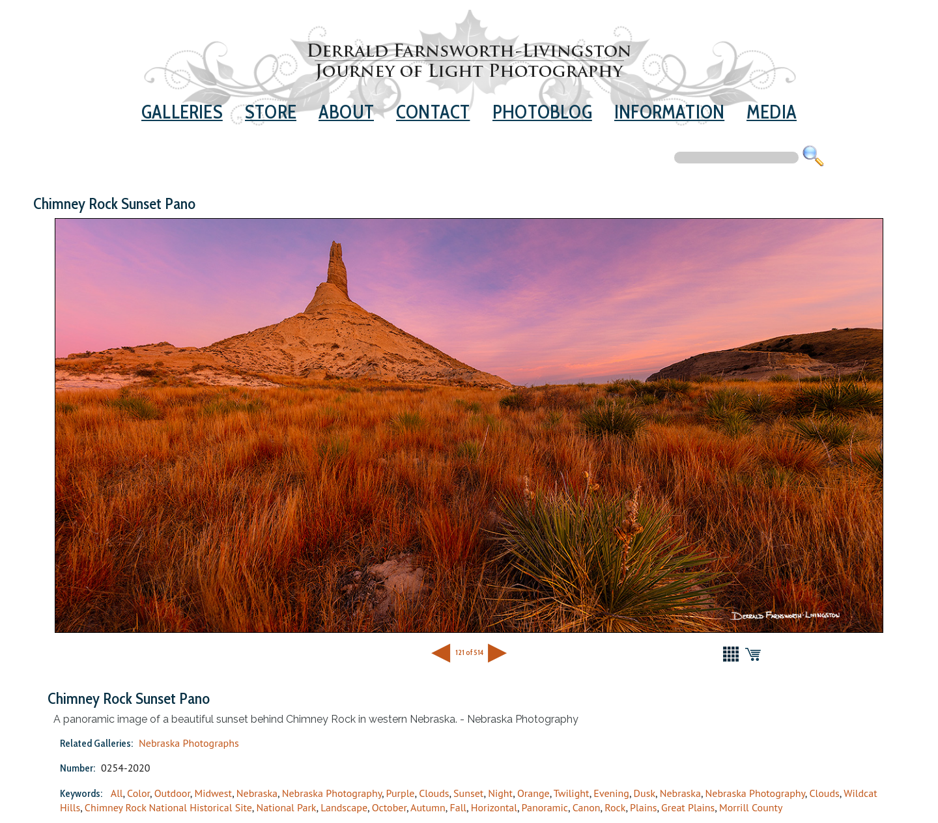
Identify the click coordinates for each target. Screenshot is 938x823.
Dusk (645, 793)
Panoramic (545, 807)
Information (669, 111)
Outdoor (172, 793)
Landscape (343, 807)
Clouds (434, 793)
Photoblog (542, 111)
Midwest (213, 793)
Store (270, 111)
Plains (643, 807)
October (389, 807)
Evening (611, 793)
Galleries (182, 111)
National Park (286, 807)
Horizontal (494, 807)
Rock (614, 807)
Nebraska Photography (332, 793)
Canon (587, 807)
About (346, 111)
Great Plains (688, 807)
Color (138, 793)
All (117, 793)
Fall (457, 807)
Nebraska (256, 793)
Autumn (428, 807)
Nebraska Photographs (189, 742)
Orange (533, 793)
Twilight (572, 793)
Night (500, 793)
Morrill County (750, 807)
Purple (400, 793)
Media (771, 111)
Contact (433, 111)
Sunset (468, 793)
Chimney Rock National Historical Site (168, 807)
